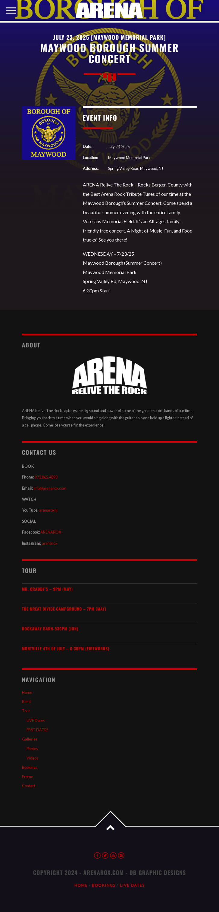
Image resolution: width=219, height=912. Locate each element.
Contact (28, 786)
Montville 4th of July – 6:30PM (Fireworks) (65, 648)
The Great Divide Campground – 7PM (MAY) (64, 609)
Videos (32, 758)
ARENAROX (50, 532)
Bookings (29, 767)
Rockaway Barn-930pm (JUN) (50, 628)
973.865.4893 (46, 477)
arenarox (49, 543)
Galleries (29, 739)
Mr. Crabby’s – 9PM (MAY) (47, 589)
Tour (26, 711)
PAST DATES (37, 730)
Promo (27, 777)
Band (26, 701)
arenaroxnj (48, 510)
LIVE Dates (36, 720)
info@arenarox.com (49, 488)
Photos (32, 749)
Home (27, 692)
